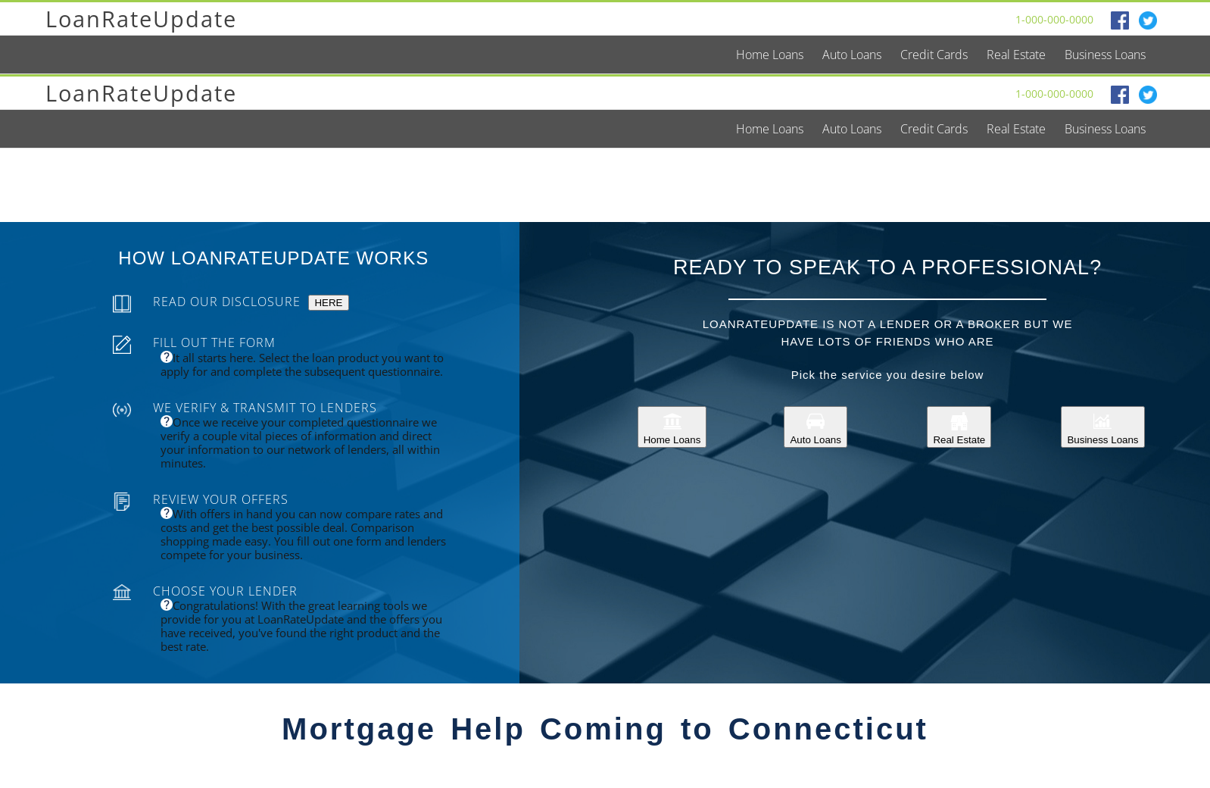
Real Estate (959, 427)
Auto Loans (815, 427)
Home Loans (672, 427)
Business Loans (1102, 427)
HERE (328, 302)
